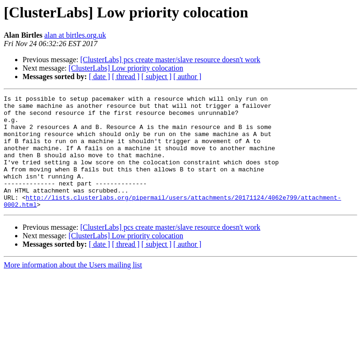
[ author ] (187, 77)
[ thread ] (126, 77)
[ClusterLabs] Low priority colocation (126, 68)
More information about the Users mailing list (73, 287)
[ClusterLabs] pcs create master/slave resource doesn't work (170, 60)
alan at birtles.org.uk (75, 35)
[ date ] (99, 77)
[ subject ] (156, 77)
